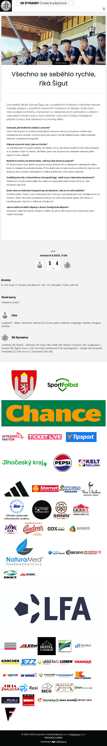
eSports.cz (75, 734)
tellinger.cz (61, 741)
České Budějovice (43, 3)
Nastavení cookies (53, 737)
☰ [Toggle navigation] (104, 9)
